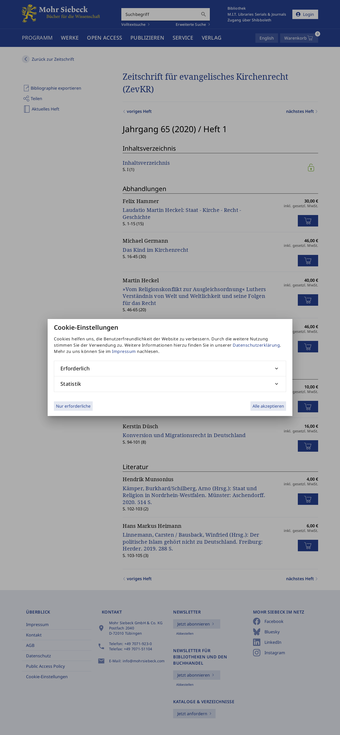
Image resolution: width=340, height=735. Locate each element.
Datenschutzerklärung (256, 345)
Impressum (124, 351)
